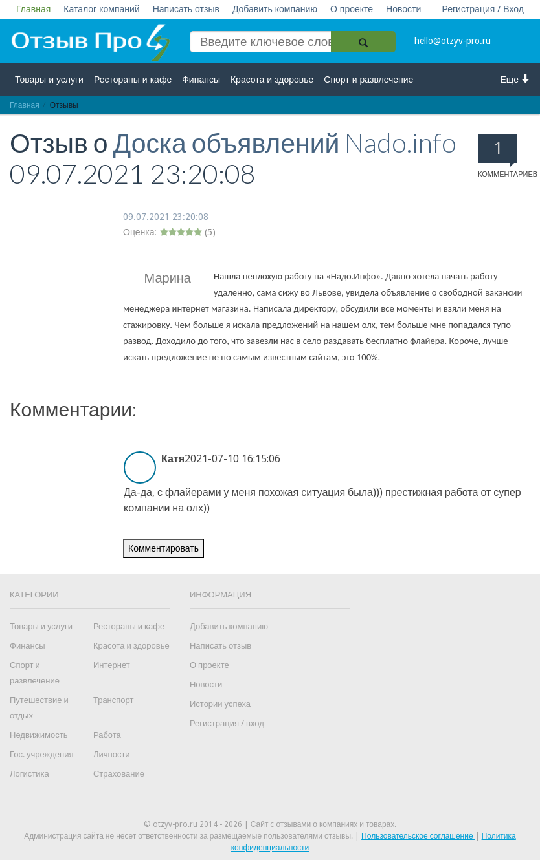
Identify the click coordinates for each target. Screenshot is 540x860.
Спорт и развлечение (368, 79)
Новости (403, 9)
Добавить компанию (274, 9)
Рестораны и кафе (133, 79)
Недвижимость (38, 735)
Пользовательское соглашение (418, 836)
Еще (516, 79)
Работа (107, 735)
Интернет (111, 665)
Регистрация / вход (227, 723)
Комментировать (163, 548)
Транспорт (113, 700)
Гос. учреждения (41, 754)
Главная (33, 9)
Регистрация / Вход (483, 9)
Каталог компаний (101, 9)
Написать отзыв (186, 9)
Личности (111, 754)
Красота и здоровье (272, 79)
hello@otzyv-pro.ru (452, 41)
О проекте (351, 9)
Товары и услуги (49, 79)
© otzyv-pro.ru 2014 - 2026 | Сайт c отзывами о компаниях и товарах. (270, 824)
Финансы (201, 79)
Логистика (29, 774)
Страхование (118, 774)
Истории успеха (220, 704)
